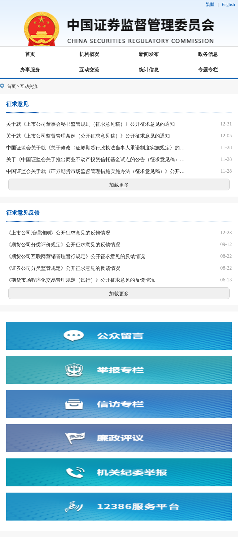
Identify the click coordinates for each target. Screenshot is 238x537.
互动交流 (89, 69)
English (228, 4)
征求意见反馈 (23, 213)
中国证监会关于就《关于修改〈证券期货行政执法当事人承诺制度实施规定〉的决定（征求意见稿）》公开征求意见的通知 (96, 147)
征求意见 (17, 104)
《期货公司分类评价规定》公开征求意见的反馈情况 (63, 244)
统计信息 (149, 69)
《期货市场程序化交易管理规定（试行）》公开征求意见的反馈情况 (80, 280)
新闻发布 (149, 54)
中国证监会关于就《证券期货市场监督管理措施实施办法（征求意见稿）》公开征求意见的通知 (96, 171)
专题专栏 (208, 69)
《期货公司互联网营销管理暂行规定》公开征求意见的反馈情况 (75, 256)
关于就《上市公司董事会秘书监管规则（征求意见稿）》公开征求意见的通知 (90, 124)
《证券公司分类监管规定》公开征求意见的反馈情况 (63, 268)
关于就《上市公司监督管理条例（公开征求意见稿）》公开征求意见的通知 (88, 136)
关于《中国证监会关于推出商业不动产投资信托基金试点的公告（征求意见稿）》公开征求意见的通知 (96, 159)
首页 (30, 54)
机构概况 (89, 54)
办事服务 (30, 69)
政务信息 (208, 54)
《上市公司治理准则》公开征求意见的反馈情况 (58, 232)
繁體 (210, 4)
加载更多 (119, 185)
